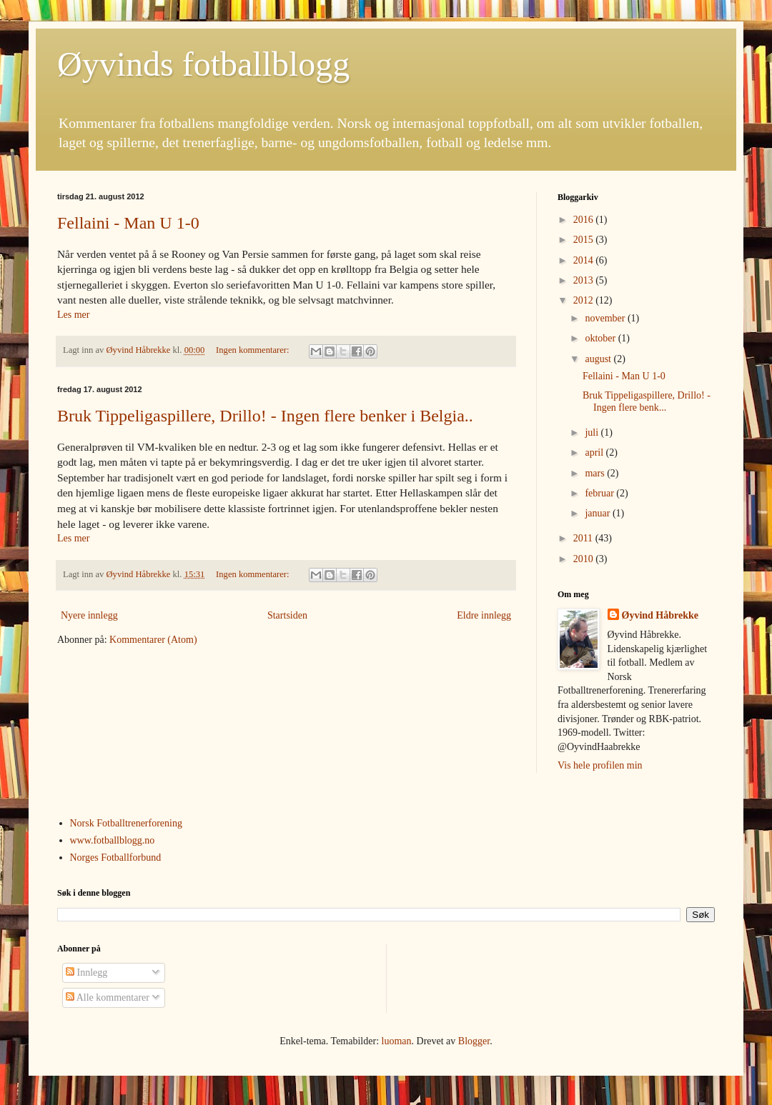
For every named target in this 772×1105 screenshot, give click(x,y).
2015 (584, 239)
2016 (584, 219)
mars (596, 473)
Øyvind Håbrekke (660, 615)
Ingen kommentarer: (254, 350)
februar (600, 493)
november (606, 318)
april (595, 452)
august (599, 359)
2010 (584, 559)
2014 (584, 260)
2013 (584, 280)
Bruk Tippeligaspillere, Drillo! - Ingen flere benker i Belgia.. (265, 415)
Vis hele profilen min (600, 765)
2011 (584, 538)
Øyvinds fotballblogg (203, 64)
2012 (584, 300)
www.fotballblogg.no (112, 840)
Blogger (474, 1041)
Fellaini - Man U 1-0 (128, 223)
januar (598, 513)
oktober (601, 338)
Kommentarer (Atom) (153, 639)
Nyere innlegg (89, 615)
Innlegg (86, 972)
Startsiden (287, 615)
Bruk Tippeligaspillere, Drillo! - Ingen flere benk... (647, 401)
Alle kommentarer (107, 997)
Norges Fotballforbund (116, 857)
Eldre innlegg (484, 615)
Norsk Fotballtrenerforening (126, 823)
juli (592, 432)
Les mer (73, 314)
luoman (397, 1041)
